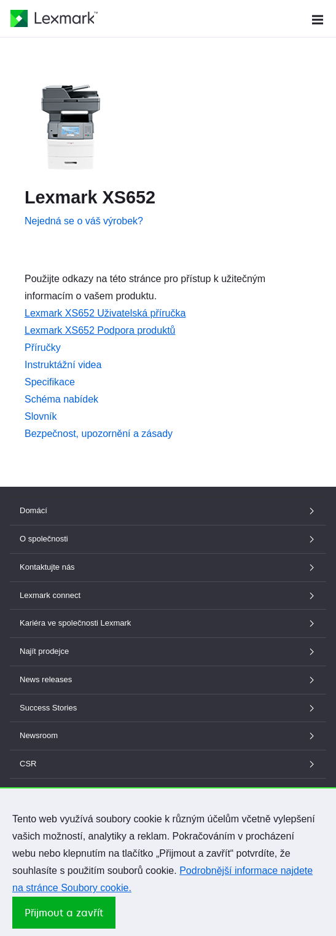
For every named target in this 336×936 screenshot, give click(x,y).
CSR (168, 763)
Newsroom (168, 735)
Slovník (41, 416)
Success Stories (168, 707)
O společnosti (168, 538)
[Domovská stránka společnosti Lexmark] (54, 18)
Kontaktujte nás (168, 567)
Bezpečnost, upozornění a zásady (99, 433)
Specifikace (50, 382)
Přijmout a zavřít (64, 912)
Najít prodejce (168, 651)
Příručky (43, 347)
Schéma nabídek (61, 399)
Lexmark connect (168, 595)
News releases (168, 679)
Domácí (168, 510)
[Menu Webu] (317, 18)
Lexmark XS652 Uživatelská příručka (105, 313)
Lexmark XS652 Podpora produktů (100, 330)
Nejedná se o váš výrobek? (84, 221)
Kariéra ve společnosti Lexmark (168, 622)
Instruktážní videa (63, 365)
